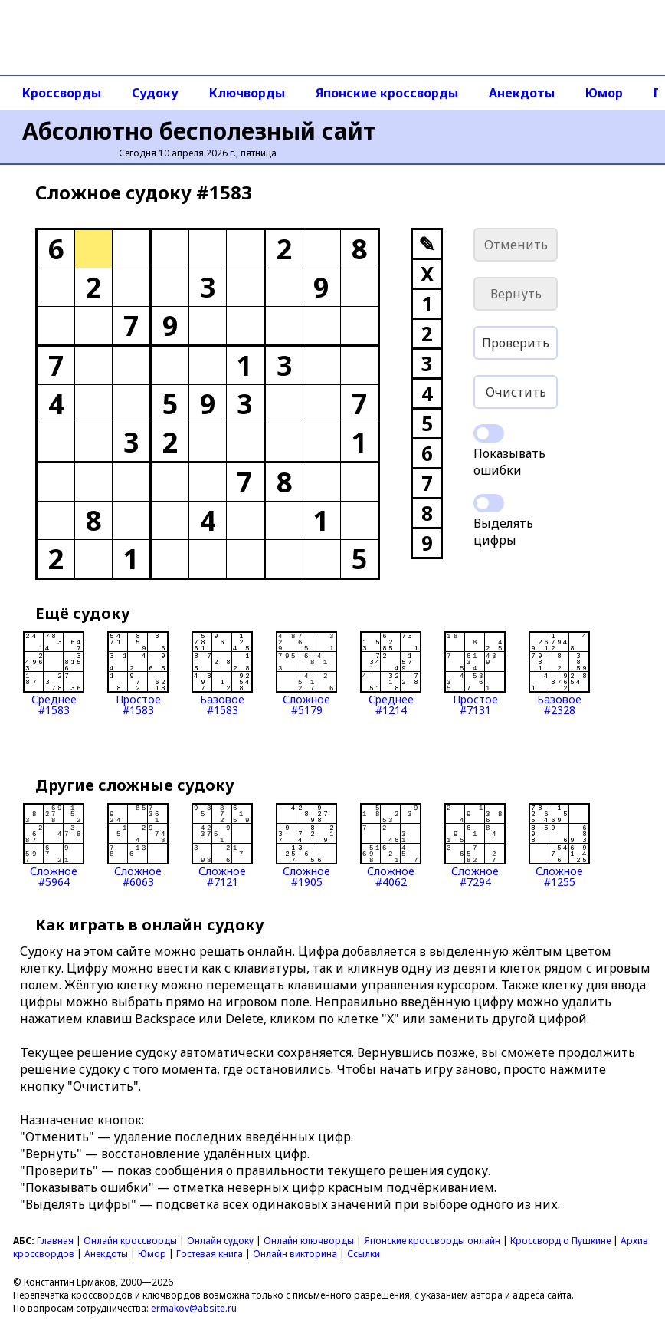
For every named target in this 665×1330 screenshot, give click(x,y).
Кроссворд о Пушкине (560, 1240)
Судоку (155, 92)
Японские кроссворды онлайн (432, 1240)
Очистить (516, 392)
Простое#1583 (138, 673)
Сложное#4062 (390, 845)
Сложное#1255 (559, 845)
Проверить (515, 342)
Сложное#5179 (306, 673)
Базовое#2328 (559, 673)
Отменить (516, 244)
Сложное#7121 (222, 845)
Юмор (604, 92)
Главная (55, 1240)
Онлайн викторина (295, 1253)
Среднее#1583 (53, 673)
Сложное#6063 (138, 845)
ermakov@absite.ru (194, 1308)
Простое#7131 (475, 673)
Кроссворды (61, 92)
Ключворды (247, 92)
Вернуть (516, 293)
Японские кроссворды (387, 92)
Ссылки (363, 1253)
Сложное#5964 (53, 845)
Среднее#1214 (390, 673)
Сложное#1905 (306, 845)
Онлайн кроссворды (130, 1240)
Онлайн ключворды (309, 1240)
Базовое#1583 (222, 673)
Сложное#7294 (475, 845)
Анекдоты (522, 92)
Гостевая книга (209, 1253)
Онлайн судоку (220, 1240)
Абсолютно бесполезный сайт (199, 130)
